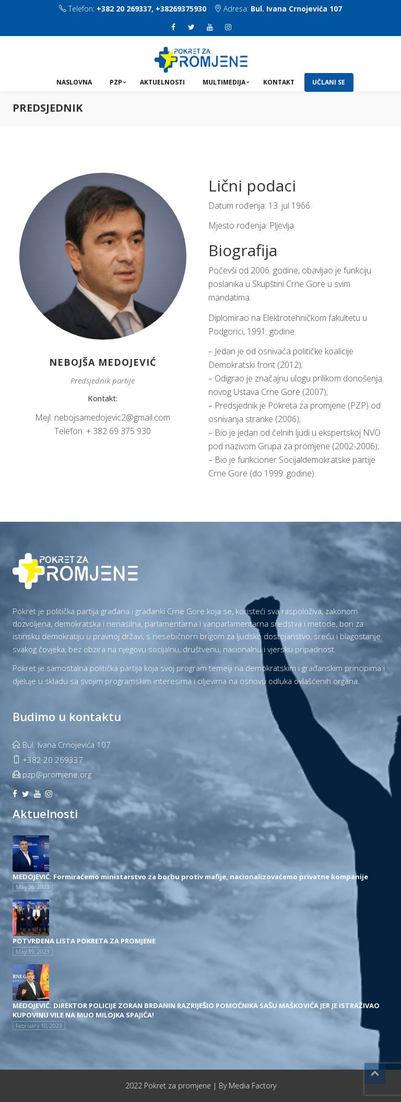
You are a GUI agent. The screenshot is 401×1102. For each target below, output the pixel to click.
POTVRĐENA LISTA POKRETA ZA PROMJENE (84, 940)
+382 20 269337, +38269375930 (151, 9)
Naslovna (74, 82)
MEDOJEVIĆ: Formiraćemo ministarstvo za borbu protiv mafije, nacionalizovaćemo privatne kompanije (190, 876)
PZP (116, 82)
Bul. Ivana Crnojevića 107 (296, 9)
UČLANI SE (328, 82)
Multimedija (224, 82)
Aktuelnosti (162, 82)
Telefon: (132, 9)
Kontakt (278, 82)
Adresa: (278, 9)
